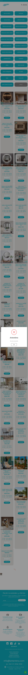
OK (14, 344)
